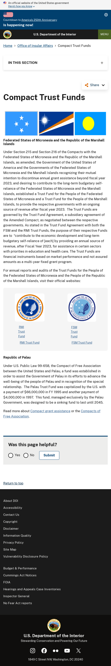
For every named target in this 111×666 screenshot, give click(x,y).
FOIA (6, 582)
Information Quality (17, 535)
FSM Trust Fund (82, 342)
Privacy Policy (13, 542)
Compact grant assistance (50, 411)
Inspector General (16, 596)
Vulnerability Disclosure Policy (25, 556)
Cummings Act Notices (20, 575)
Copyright (10, 521)
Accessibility (12, 507)
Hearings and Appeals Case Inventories (32, 589)
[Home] (7, 34)
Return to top (13, 483)
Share (94, 85)
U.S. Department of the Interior (54, 34)
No (32, 455)
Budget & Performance (20, 568)
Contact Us (11, 514)
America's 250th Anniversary (39, 19)
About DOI (10, 500)
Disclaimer (11, 528)
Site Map (9, 549)
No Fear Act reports (17, 603)
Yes (17, 455)
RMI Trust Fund (29, 342)
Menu (105, 34)
